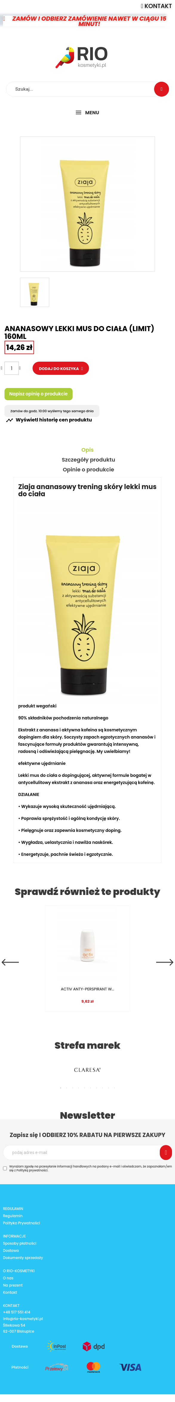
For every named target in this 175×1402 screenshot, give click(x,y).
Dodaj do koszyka (59, 369)
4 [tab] (79, 1088)
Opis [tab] (87, 450)
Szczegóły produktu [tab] (88, 460)
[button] (156, 6)
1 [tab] (61, 1088)
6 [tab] (90, 1088)
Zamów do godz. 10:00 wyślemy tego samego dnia (51, 411)
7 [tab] (96, 1088)
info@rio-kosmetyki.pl (23, 1318)
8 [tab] (102, 1088)
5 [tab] (85, 1088)
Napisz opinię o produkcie (38, 394)
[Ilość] (11, 368)
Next (165, 962)
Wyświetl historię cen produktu (49, 420)
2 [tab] (67, 1088)
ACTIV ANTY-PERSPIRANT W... (86, 989)
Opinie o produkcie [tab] (88, 470)
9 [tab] (108, 1088)
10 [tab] (114, 1088)
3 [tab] (73, 1088)
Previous (10, 962)
